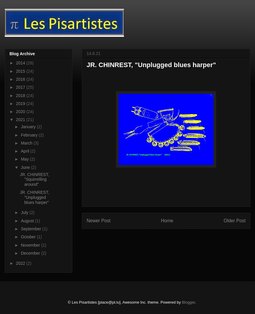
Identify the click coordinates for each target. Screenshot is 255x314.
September (31, 228)
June (26, 167)
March (27, 143)
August (28, 220)
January (29, 126)
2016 (21, 79)
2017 (21, 87)
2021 (21, 119)
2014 (21, 63)
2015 (21, 71)
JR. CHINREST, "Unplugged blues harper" (34, 197)
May (25, 159)
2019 (21, 103)
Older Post (235, 220)
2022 (21, 263)
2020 (21, 111)
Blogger (188, 302)
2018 (21, 95)
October (29, 236)
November (31, 245)
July (25, 212)
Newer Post (99, 220)
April (25, 151)
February (30, 135)
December (31, 253)
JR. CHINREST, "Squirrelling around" (34, 179)
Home (167, 220)
